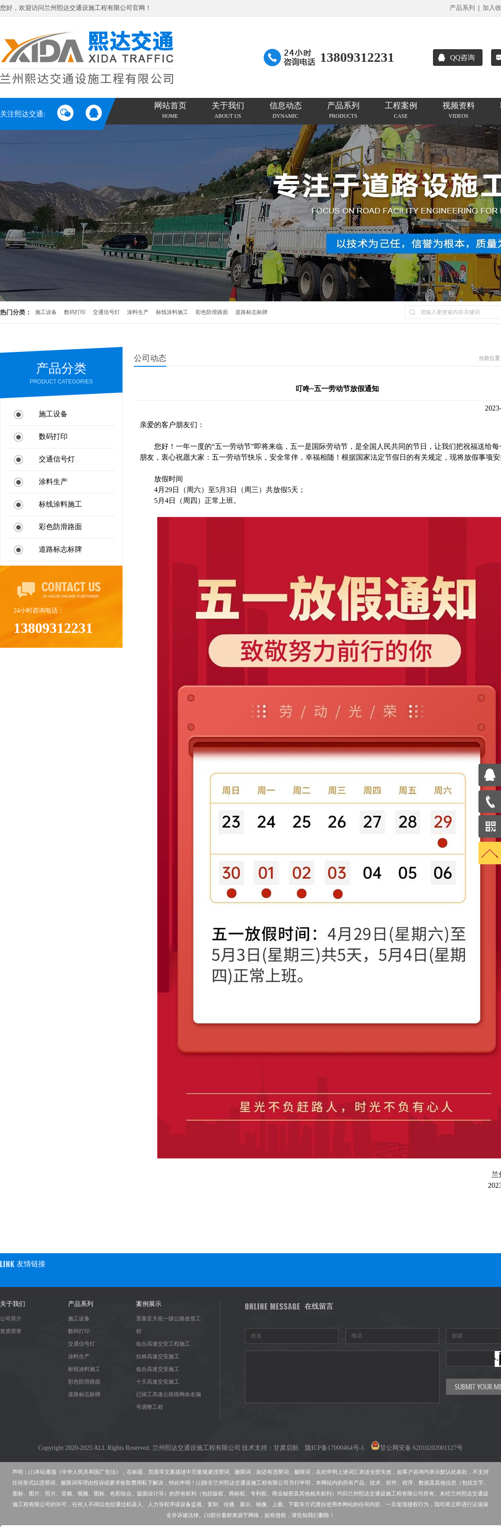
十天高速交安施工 (157, 1382)
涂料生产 (138, 312)
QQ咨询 (456, 57)
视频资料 (458, 110)
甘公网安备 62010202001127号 (417, 1447)
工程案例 (400, 110)
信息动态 (285, 110)
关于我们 (227, 110)
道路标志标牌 (251, 312)
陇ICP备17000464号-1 (334, 1447)
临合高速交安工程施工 (163, 1344)
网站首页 (170, 110)
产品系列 (462, 8)
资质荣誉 (11, 1331)
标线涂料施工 (172, 312)
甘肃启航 (286, 1447)
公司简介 (11, 1318)
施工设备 (46, 312)
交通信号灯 (106, 312)
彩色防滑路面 (212, 312)
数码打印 (75, 312)
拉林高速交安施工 (157, 1356)
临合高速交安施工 (157, 1369)
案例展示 (148, 1304)
